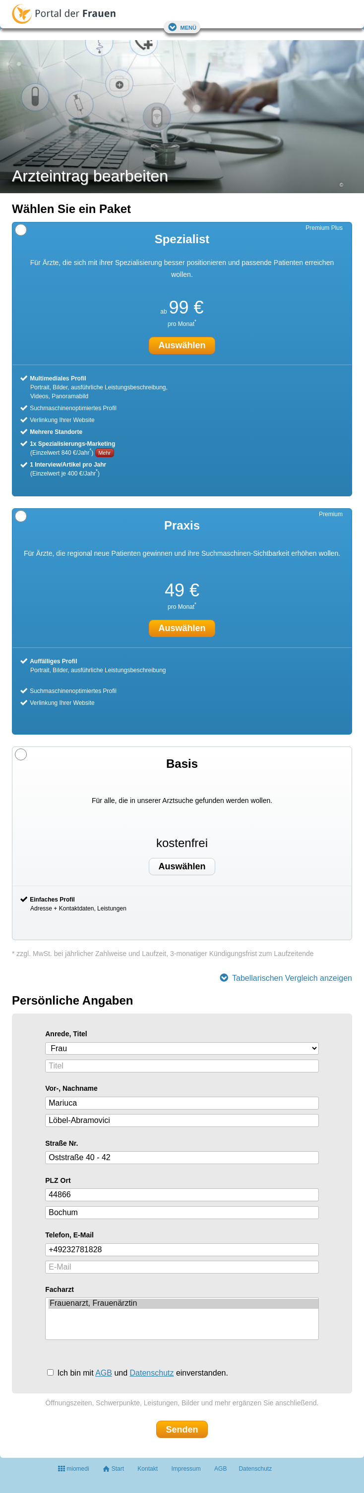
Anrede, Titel (66, 1034)
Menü (182, 27)
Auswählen (181, 866)
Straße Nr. (61, 1143)
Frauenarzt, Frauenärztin (183, 1304)
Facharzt (59, 1289)
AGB (103, 1373)
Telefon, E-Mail (69, 1235)
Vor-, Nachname (71, 1088)
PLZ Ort (57, 1180)
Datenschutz (152, 1373)
